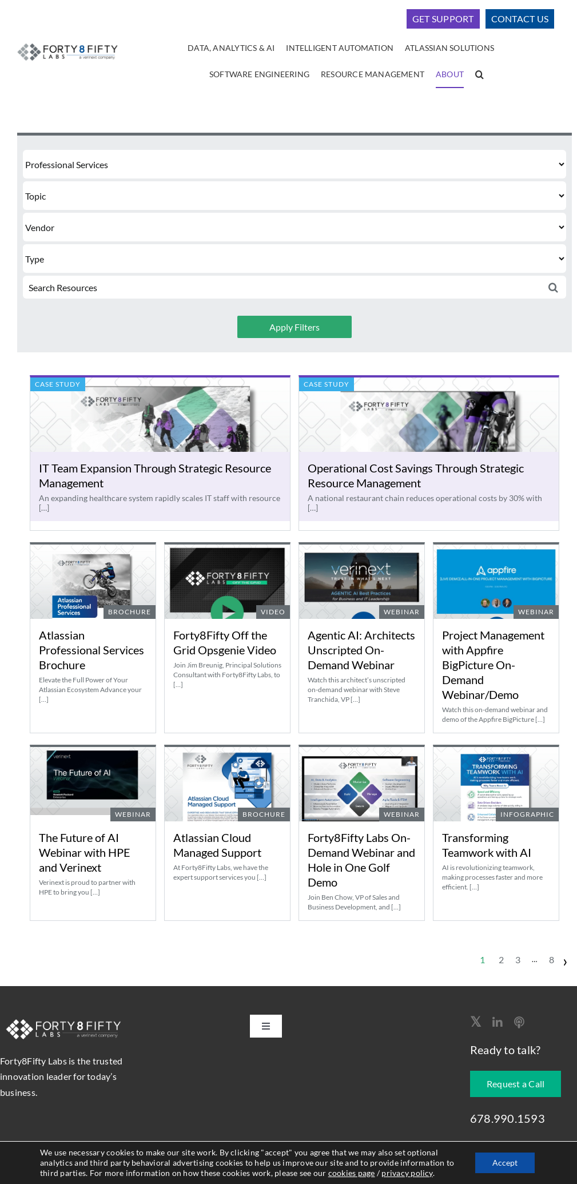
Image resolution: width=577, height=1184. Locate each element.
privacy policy (406, 1173)
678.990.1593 (507, 1118)
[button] (479, 75)
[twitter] (475, 1021)
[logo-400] (67, 43)
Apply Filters (294, 326)
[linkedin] (497, 1022)
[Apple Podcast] (519, 1022)
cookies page (351, 1173)
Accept (505, 1162)
